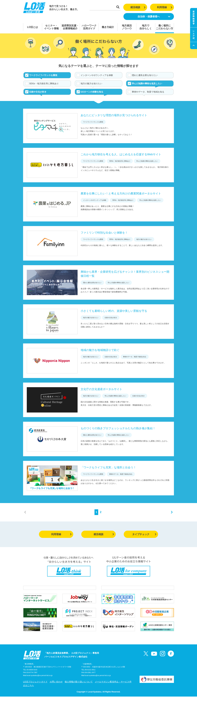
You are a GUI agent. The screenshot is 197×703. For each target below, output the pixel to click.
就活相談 (138, 7)
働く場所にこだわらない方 (164, 27)
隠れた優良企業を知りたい (145, 75)
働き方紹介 (108, 27)
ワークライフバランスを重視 (43, 75)
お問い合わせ (56, 688)
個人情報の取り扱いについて (79, 688)
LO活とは (32, 27)
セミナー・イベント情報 (51, 27)
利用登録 (164, 7)
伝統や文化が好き (37, 92)
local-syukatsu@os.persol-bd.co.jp (39, 682)
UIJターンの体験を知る (92, 92)
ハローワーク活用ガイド (89, 27)
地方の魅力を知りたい (91, 83)
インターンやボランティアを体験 (97, 75)
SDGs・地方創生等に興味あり (44, 83)
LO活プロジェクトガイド (35, 688)
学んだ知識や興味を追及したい (147, 83)
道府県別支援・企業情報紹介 (70, 27)
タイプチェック (144, 534)
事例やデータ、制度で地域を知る (148, 92)
